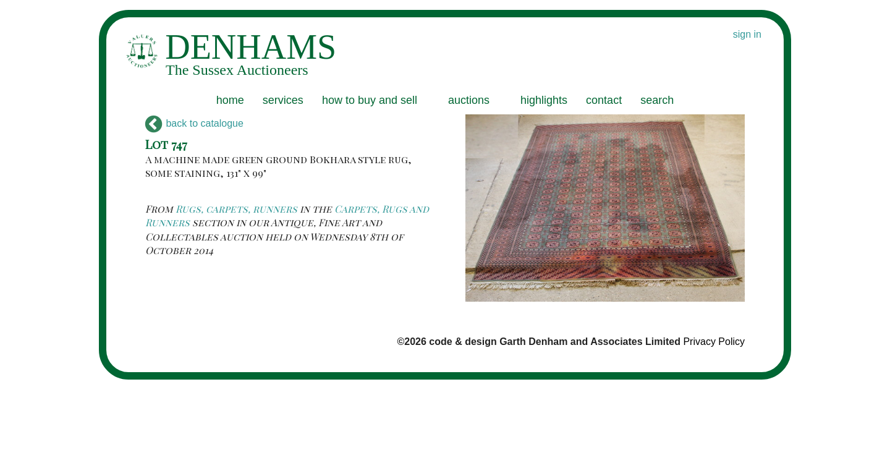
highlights (543, 100)
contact (604, 100)
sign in (747, 34)
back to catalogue (194, 123)
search (657, 100)
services (283, 100)
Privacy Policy (714, 341)
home (230, 100)
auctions (469, 100)
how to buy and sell (369, 100)
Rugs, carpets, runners (236, 208)
